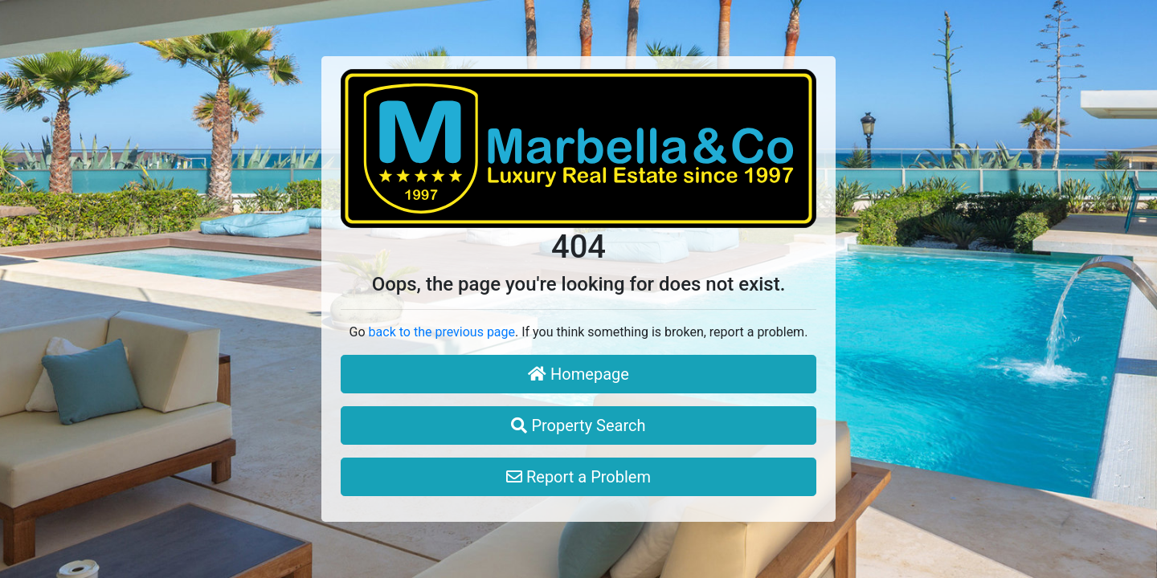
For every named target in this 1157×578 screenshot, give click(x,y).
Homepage (578, 374)
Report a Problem (578, 476)
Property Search (578, 425)
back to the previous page (442, 332)
